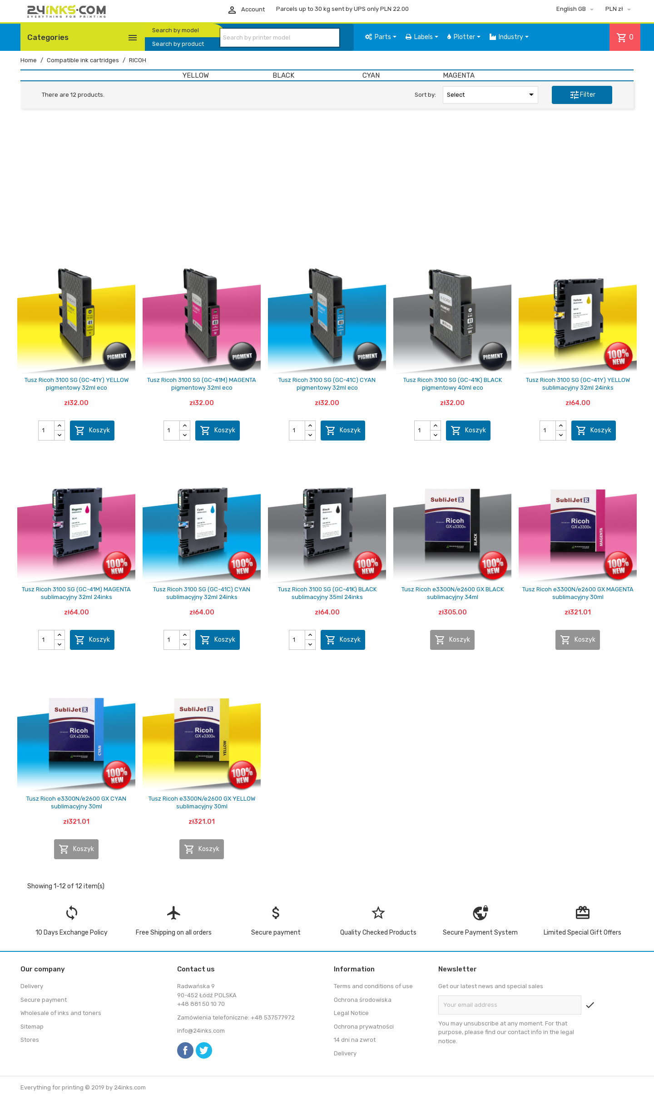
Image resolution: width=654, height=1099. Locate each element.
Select (492, 94)
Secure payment (43, 999)
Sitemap (32, 1026)
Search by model (175, 30)
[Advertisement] (327, 185)
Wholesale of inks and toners (60, 1013)
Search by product (178, 43)
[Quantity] (46, 431)
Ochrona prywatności (364, 1026)
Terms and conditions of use (373, 986)
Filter (582, 94)
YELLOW (196, 75)
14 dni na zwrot (355, 1039)
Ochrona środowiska (362, 999)
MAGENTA (459, 75)
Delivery (31, 986)
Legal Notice (351, 1013)
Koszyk (92, 430)
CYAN (371, 75)
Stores (29, 1039)
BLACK (283, 75)
